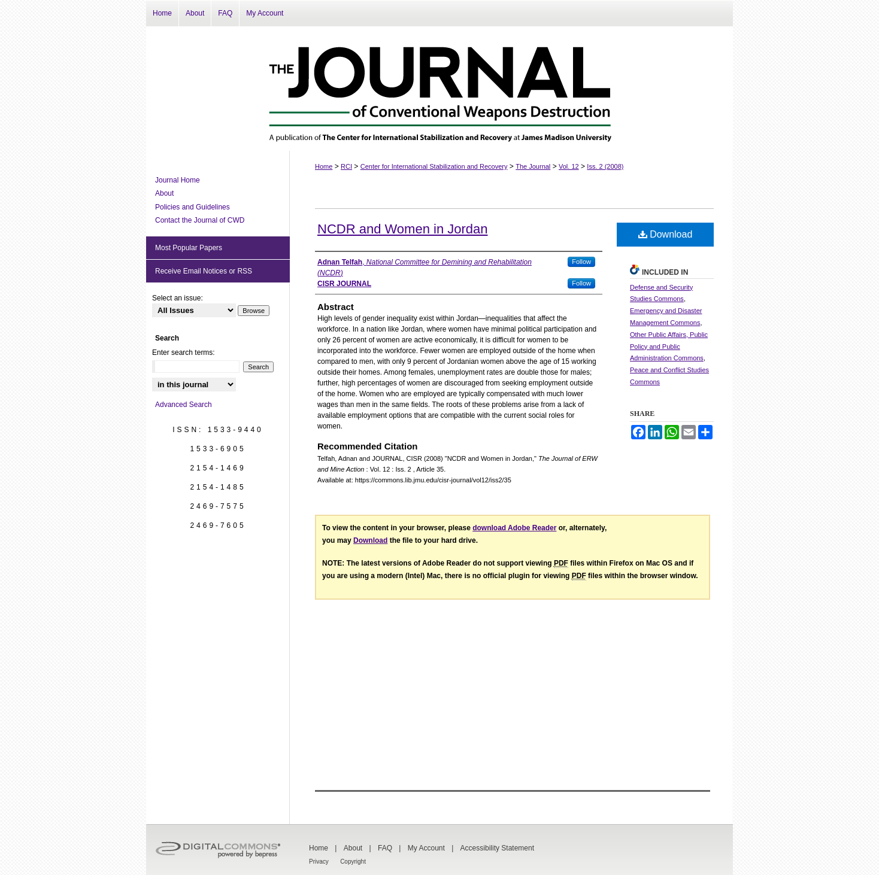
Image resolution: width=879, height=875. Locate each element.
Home (323, 166)
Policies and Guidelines (192, 207)
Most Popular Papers (188, 248)
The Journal (533, 166)
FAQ (385, 848)
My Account (426, 848)
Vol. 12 (569, 166)
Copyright (353, 861)
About (164, 193)
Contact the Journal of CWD (199, 220)
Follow (581, 261)
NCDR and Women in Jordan (402, 228)
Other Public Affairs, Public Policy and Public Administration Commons (669, 346)
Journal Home (177, 180)
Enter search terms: (183, 352)
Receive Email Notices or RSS (203, 271)
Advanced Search (183, 404)
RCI (346, 166)
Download (665, 234)
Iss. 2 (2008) (605, 166)
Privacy (319, 861)
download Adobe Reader (514, 528)
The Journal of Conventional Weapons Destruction (439, 88)
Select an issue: (177, 298)
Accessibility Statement (497, 848)
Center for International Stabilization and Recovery (434, 166)
